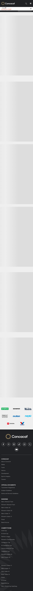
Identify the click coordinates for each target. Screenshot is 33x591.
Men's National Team (7, 501)
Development (5, 473)
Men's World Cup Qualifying (9, 586)
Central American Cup (7, 548)
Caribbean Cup (5, 551)
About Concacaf (6, 461)
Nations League (5, 536)
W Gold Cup (4, 533)
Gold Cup (4, 530)
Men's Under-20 (5, 507)
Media (3, 464)
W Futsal (3, 580)
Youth (3, 467)
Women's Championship (8, 539)
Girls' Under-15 (5, 571)
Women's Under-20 (6, 510)
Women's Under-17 (6, 516)
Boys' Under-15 (5, 574)
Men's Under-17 (5, 513)
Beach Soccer (5, 522)
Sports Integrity (5, 476)
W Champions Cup (6, 545)
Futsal (3, 519)
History (3, 470)
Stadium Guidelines (6, 490)
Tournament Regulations (8, 487)
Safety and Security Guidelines (9, 493)
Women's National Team (8, 504)
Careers (3, 479)
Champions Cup (5, 542)
